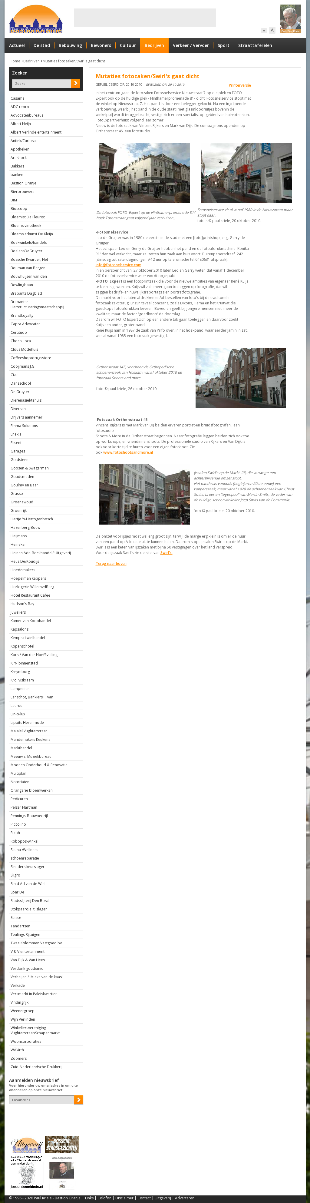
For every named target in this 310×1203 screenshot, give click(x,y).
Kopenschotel (22, 646)
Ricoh (15, 832)
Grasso (17, 493)
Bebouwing (70, 45)
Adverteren (184, 1198)
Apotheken (20, 149)
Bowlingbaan (22, 284)
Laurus (16, 705)
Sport (223, 45)
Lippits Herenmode (27, 722)
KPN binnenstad (24, 663)
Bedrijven (154, 45)
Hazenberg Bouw (25, 527)
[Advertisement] (145, 17)
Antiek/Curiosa (23, 140)
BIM (14, 200)
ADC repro (20, 106)
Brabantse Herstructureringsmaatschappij (37, 304)
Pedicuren (19, 798)
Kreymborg (20, 671)
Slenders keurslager (28, 866)
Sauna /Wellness (24, 849)
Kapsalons (19, 629)
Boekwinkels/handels (29, 242)
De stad (42, 45)
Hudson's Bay (22, 603)
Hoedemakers (23, 569)
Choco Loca (21, 340)
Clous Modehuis (24, 349)
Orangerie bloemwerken (32, 790)
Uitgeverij (163, 1198)
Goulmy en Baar (24, 485)
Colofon (104, 1198)
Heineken (19, 544)
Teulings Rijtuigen (25, 934)
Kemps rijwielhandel (28, 637)
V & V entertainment (28, 951)
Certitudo (19, 332)
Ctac (14, 374)
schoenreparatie (25, 858)
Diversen (18, 408)
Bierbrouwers (22, 191)
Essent (16, 442)
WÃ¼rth (17, 1049)
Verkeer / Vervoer (191, 45)
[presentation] (44, 1115)
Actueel (17, 45)
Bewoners (101, 45)
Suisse (16, 917)
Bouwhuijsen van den (29, 276)
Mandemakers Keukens (30, 739)
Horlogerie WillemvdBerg (32, 586)
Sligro (15, 875)
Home (15, 61)
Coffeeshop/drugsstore (31, 357)
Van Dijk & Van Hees (28, 960)
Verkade (18, 985)
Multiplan (18, 773)
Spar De (17, 892)
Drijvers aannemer (26, 417)
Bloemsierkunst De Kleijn (32, 234)
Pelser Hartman (24, 807)
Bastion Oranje (23, 183)
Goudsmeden (22, 476)
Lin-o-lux (18, 714)
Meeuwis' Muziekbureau (31, 756)
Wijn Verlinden (23, 1019)
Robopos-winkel (24, 841)
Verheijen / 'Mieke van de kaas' (37, 976)
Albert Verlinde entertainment (36, 132)
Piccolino (18, 824)
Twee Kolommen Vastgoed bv (36, 943)
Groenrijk (19, 510)
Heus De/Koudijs (25, 561)
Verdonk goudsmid (27, 968)
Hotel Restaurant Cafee (30, 595)
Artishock (19, 157)
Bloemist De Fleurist (28, 217)
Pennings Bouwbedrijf (29, 815)
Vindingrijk (19, 1002)
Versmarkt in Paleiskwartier (34, 993)
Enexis (16, 434)
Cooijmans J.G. (23, 366)
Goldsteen (19, 459)
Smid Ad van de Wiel (28, 883)
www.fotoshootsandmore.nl (128, 452)
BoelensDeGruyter (26, 251)
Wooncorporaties (26, 1041)
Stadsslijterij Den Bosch (31, 900)
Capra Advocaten (26, 323)
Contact (144, 1198)
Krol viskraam (22, 680)
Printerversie (240, 85)
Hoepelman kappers (28, 578)
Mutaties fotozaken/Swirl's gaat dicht (74, 61)
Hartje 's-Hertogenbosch (32, 519)
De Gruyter (20, 391)
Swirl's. (166, 552)
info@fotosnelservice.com (118, 264)
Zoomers (19, 1058)
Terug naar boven (111, 563)
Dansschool (21, 383)
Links (89, 1198)
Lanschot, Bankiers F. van (32, 697)
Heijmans (19, 536)
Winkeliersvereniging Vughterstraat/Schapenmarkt (35, 1030)
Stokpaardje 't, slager (29, 909)
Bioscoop (19, 208)
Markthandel (21, 748)
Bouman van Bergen (28, 267)
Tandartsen (20, 926)
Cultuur (128, 45)
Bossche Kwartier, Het (29, 259)
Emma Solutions (24, 425)
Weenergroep (23, 1010)
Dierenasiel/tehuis (26, 400)
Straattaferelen (255, 45)
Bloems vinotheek (26, 225)
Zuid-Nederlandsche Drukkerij (36, 1066)
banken (17, 174)
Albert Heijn (21, 123)
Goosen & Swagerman (30, 468)
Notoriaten (20, 781)
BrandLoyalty (22, 315)
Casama (18, 98)
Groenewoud (22, 502)
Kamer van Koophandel (31, 620)
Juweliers (18, 612)
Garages (18, 451)
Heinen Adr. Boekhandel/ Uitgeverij (41, 552)
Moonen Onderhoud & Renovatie (39, 764)
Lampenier (20, 688)
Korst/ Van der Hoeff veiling (34, 654)
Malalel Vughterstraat (29, 731)
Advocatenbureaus (27, 115)
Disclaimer (124, 1198)
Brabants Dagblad (26, 293)
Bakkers (17, 166)
